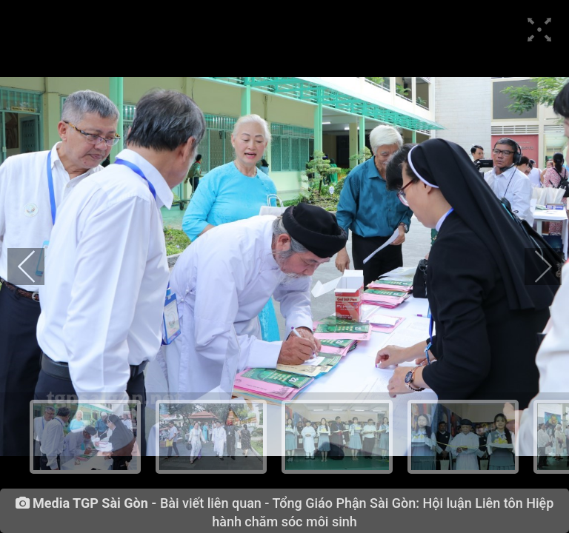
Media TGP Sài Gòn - (94, 503)
